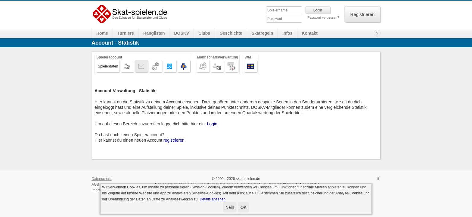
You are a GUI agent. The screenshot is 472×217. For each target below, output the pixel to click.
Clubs (204, 33)
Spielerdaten (108, 66)
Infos (287, 33)
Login (212, 123)
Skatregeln (262, 33)
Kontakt (310, 33)
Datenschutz (102, 179)
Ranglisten (154, 33)
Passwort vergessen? (323, 17)
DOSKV (181, 33)
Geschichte (230, 33)
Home (102, 33)
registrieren (174, 140)
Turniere (125, 33)
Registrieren (362, 14)
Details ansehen (212, 199)
